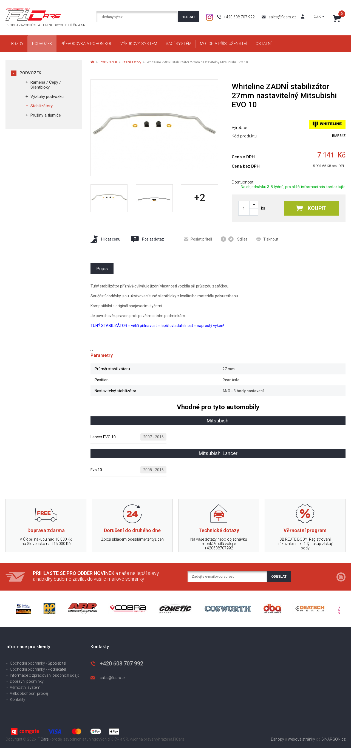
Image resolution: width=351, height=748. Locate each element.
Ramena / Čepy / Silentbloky (45, 85)
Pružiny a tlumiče (45, 115)
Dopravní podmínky (27, 681)
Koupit (311, 208)
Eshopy (277, 739)
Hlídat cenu (105, 239)
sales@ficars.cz (282, 17)
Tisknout (267, 239)
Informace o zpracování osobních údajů (45, 675)
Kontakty (17, 699)
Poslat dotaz (147, 239)
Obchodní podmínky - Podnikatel (38, 669)
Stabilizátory (41, 105)
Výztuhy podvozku (47, 96)
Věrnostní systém (25, 687)
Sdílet (234, 239)
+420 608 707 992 (239, 17)
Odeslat (279, 576)
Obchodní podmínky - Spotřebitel (38, 663)
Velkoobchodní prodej (29, 693)
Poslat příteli (198, 239)
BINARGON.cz (333, 739)
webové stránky (301, 739)
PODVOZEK (30, 72)
